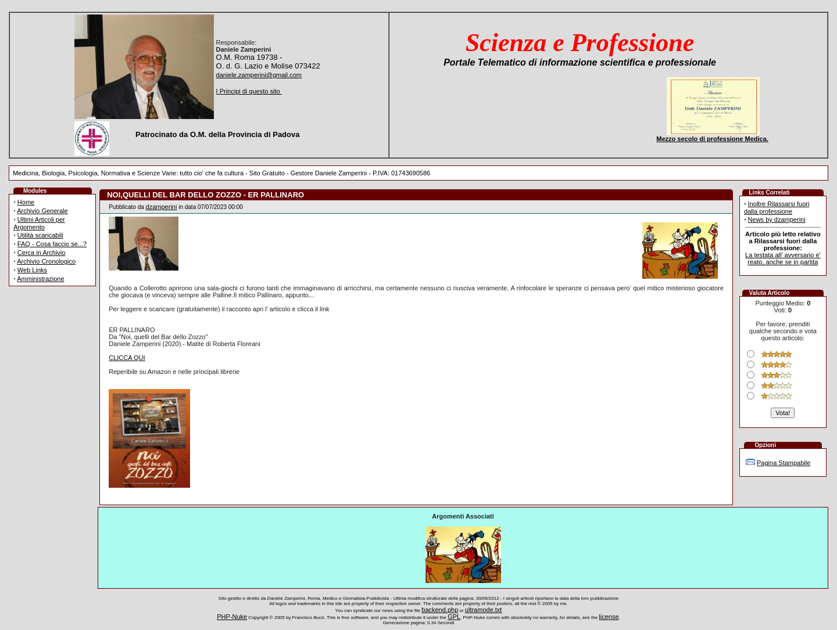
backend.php (439, 609)
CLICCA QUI (127, 357)
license (608, 616)
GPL (454, 616)
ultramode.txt (483, 609)
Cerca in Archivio (41, 252)
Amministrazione (40, 278)
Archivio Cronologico (46, 261)
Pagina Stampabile (783, 462)
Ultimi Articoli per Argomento (39, 223)
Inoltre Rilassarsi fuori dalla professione (777, 207)
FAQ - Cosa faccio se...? (52, 243)
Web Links (32, 270)
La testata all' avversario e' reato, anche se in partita (783, 258)
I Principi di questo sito (249, 91)
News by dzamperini (777, 219)
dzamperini (161, 206)
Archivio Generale (42, 210)
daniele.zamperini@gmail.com (259, 74)
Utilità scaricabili (40, 235)
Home (25, 202)
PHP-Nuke (232, 616)
